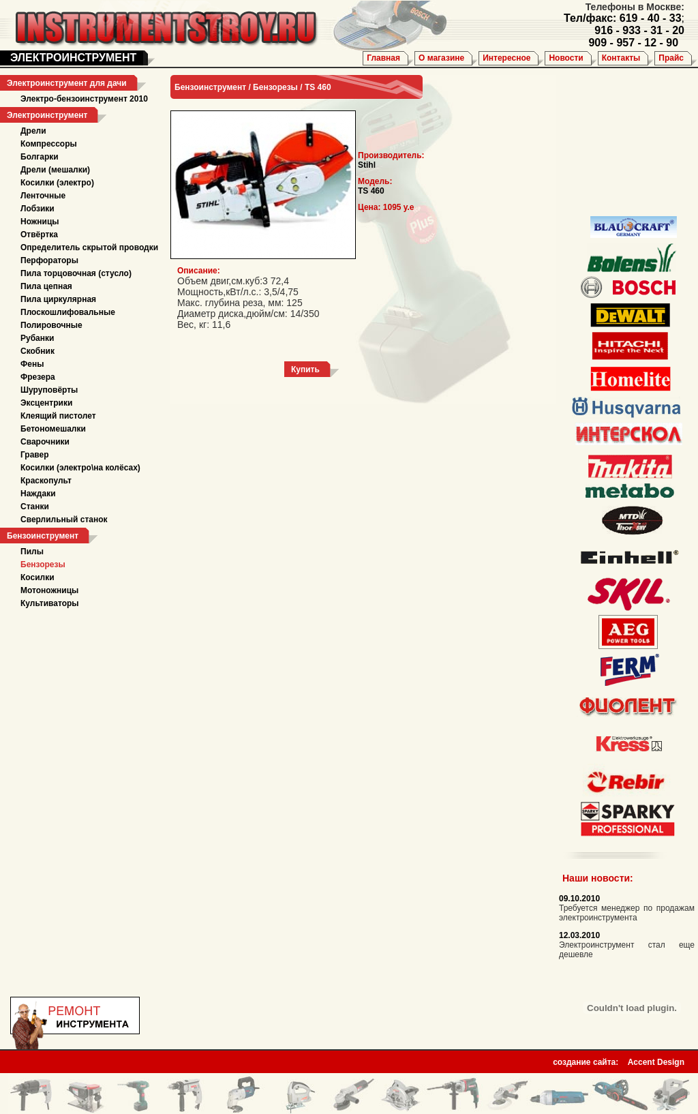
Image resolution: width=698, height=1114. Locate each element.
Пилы (32, 551)
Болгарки (39, 157)
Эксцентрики (46, 403)
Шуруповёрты (49, 390)
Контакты (621, 58)
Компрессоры (48, 144)
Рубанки (37, 338)
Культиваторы (49, 603)
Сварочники (45, 442)
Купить (305, 369)
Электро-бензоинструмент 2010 (84, 99)
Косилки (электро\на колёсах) (80, 467)
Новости (566, 58)
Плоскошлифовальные (67, 312)
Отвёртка (39, 234)
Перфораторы (49, 260)
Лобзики (37, 208)
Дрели (33, 131)
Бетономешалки (53, 429)
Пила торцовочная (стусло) (76, 273)
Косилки (37, 577)
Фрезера (37, 377)
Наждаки (38, 493)
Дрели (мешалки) (55, 170)
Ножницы (39, 221)
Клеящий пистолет (58, 416)
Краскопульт (46, 480)
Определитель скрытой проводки (89, 247)
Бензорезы (42, 564)
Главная (383, 58)
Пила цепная (46, 286)
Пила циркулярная (58, 299)
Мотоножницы (49, 590)
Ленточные (42, 195)
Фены (32, 364)
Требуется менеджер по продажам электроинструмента (627, 912)
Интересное (506, 58)
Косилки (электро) (57, 182)
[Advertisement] (624, 143)
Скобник (37, 351)
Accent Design (656, 1058)
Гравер (34, 455)
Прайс (671, 58)
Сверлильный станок (64, 519)
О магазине (441, 58)
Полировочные (51, 325)
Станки (34, 506)
